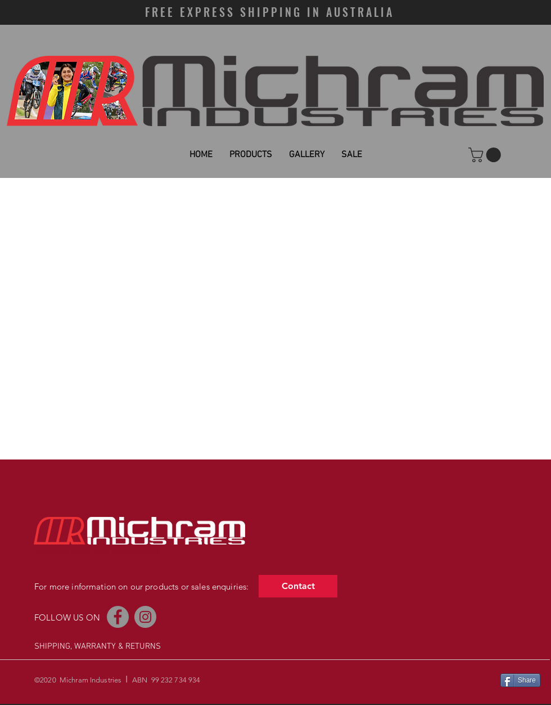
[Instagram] (145, 617)
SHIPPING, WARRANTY (75, 646)
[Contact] (298, 586)
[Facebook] (118, 617)
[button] (486, 155)
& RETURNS (139, 646)
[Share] (520, 680)
